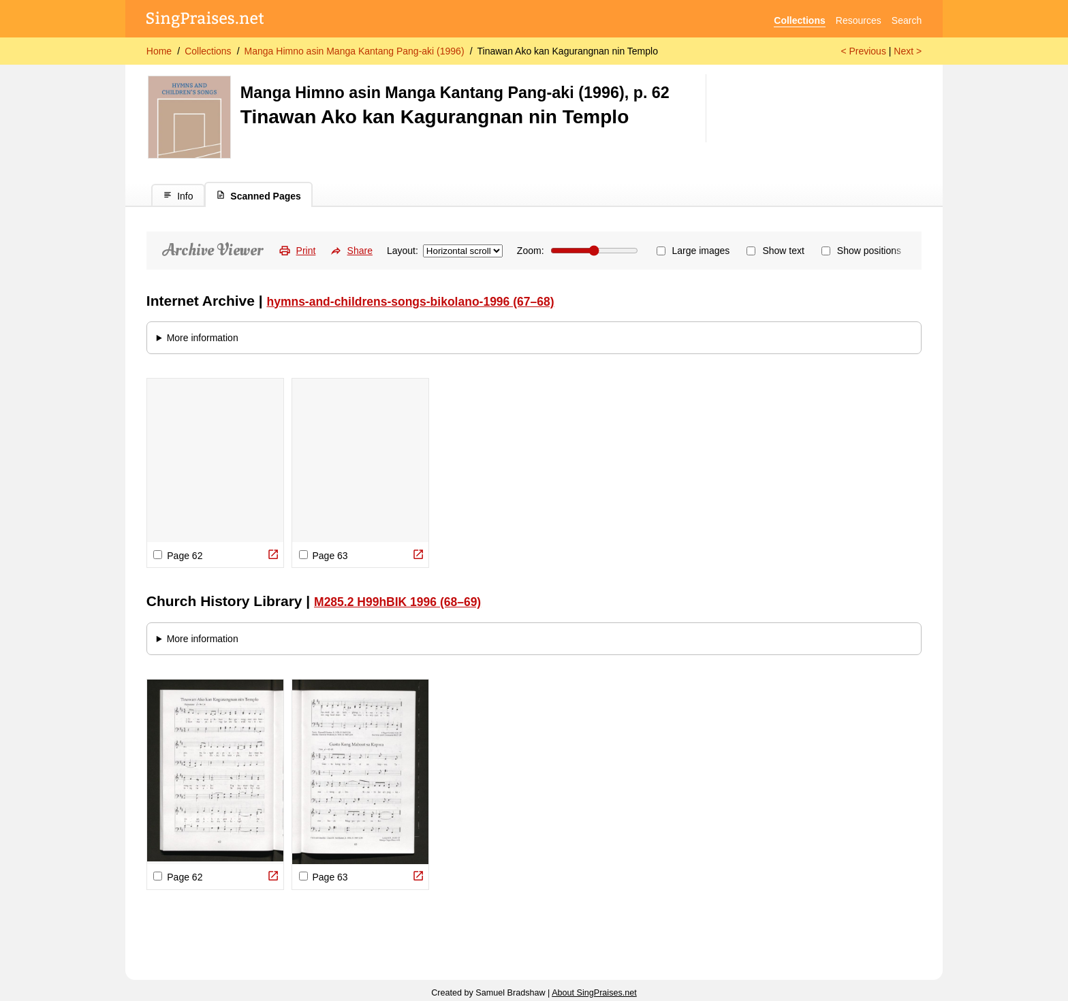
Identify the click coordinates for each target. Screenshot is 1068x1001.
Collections (799, 20)
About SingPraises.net (594, 993)
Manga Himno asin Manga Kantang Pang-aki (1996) (355, 51)
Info (178, 196)
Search (907, 20)
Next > (908, 51)
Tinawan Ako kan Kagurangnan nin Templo (567, 51)
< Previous (863, 51)
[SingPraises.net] (205, 21)
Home (159, 51)
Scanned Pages (258, 196)
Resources (858, 20)
